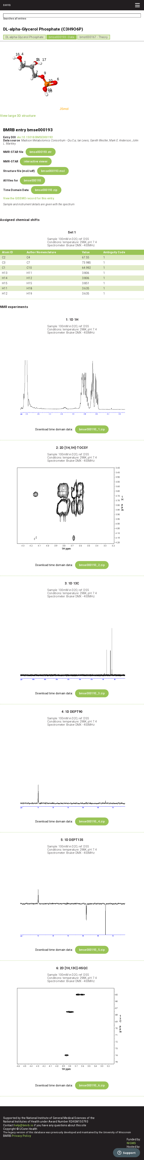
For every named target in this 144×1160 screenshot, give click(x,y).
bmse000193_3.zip (92, 693)
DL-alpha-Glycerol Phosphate (24, 37)
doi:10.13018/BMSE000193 (35, 137)
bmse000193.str (41, 152)
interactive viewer (36, 161)
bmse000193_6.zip (92, 1085)
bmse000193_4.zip (92, 821)
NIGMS (131, 1143)
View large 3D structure (18, 116)
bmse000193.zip (46, 190)
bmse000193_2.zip (92, 565)
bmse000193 (32, 180)
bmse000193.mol (53, 171)
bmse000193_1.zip (92, 429)
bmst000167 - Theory (94, 37)
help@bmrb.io (23, 1125)
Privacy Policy (21, 1135)
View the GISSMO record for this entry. (29, 198)
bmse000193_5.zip (92, 949)
